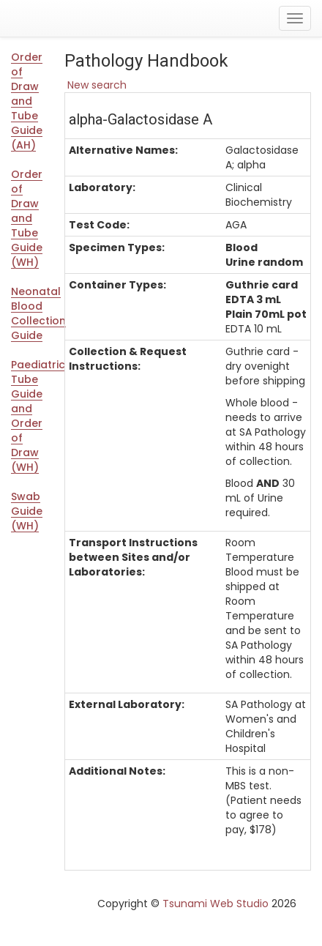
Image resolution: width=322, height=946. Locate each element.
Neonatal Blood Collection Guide (32, 313)
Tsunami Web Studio (215, 903)
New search (95, 85)
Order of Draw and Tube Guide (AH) (26, 101)
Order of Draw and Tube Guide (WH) (26, 218)
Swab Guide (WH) (26, 511)
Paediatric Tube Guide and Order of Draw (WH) (32, 415)
